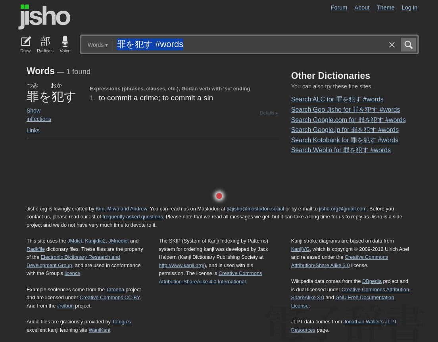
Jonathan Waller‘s (364, 322)
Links (33, 130)
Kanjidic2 (95, 241)
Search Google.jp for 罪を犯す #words (345, 129)
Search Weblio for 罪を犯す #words (341, 150)
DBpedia (372, 281)
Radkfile (36, 249)
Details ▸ (269, 113)
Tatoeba (115, 289)
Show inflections (39, 114)
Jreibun (65, 306)
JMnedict (118, 241)
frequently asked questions (132, 217)
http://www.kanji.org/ (181, 265)
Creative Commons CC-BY (110, 297)
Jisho (44, 17)
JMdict (74, 241)
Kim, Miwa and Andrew (121, 209)
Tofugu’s (121, 322)
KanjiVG (300, 249)
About (362, 7)
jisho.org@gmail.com (343, 209)
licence (73, 273)
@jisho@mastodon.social (255, 209)
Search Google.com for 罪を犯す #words (348, 120)
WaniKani (99, 330)
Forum (339, 7)
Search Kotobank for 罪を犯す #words (344, 140)
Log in (409, 7)
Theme (386, 7)
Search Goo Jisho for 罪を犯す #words (345, 109)
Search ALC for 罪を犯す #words (337, 99)
